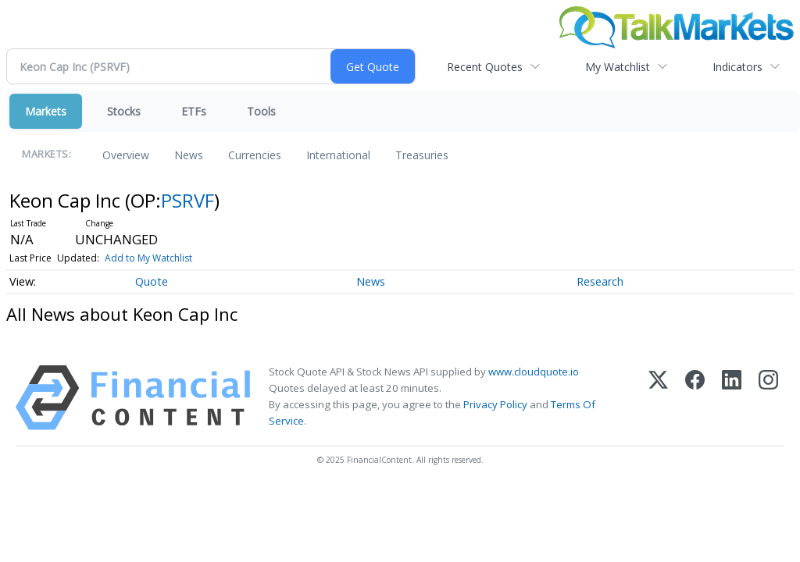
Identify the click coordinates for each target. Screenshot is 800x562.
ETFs (193, 111)
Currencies (254, 155)
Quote (151, 281)
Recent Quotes (485, 66)
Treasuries (421, 155)
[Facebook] (695, 398)
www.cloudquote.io (533, 372)
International (338, 155)
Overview (125, 155)
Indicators (737, 66)
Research (600, 281)
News (188, 155)
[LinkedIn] (732, 398)
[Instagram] (768, 398)
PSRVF (187, 200)
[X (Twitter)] (658, 398)
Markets (45, 111)
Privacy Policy (495, 404)
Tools (261, 111)
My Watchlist (617, 66)
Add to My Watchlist (148, 258)
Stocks (124, 111)
